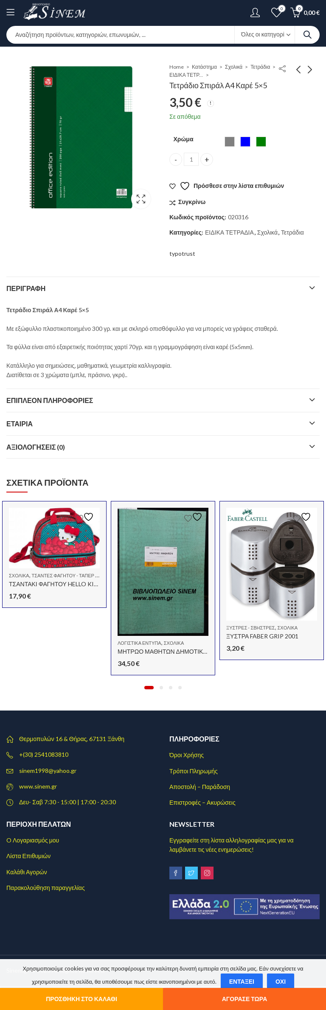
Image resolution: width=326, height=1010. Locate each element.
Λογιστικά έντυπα (139, 643)
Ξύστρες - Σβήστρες (250, 627)
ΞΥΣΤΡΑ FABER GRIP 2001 (262, 636)
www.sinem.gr (38, 786)
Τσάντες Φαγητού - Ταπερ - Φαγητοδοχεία (83, 575)
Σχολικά (233, 67)
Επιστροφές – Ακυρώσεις (202, 802)
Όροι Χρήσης (186, 754)
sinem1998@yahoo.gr (47, 770)
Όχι (280, 981)
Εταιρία (19, 424)
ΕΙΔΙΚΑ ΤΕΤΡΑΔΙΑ (186, 75)
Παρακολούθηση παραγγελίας (45, 887)
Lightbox (141, 199)
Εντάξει (241, 981)
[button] (149, 687)
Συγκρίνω (191, 201)
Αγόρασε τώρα (244, 998)
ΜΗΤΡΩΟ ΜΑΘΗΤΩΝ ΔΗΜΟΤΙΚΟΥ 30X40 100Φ (182, 651)
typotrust (182, 253)
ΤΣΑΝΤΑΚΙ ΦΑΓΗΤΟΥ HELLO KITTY (57, 584)
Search (307, 35)
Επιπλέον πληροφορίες (49, 400)
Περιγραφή (25, 288)
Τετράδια (260, 67)
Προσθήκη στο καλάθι (81, 998)
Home (176, 67)
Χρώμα (183, 139)
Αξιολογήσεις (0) (35, 447)
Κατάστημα (204, 67)
